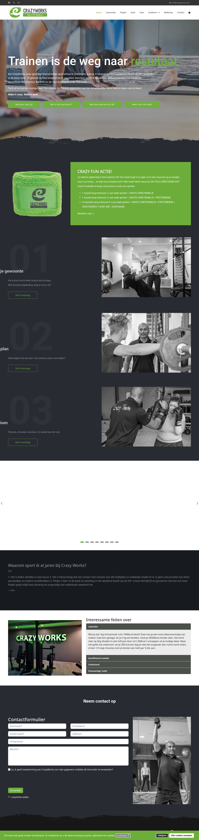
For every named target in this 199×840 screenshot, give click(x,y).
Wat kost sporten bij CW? (102, 104)
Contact (180, 12)
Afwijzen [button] (162, 835)
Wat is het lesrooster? (61, 104)
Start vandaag (22, 295)
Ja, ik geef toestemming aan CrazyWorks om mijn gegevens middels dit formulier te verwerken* (62, 769)
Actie (133, 12)
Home (99, 12)
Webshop (168, 12)
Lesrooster (111, 12)
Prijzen (123, 12)
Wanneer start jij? (24, 104)
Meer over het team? (142, 104)
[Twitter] (14, 2)
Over (141, 12)
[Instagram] (18, 2)
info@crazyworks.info (181, 3)
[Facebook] (9, 2)
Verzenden (15, 790)
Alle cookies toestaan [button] (181, 835)
